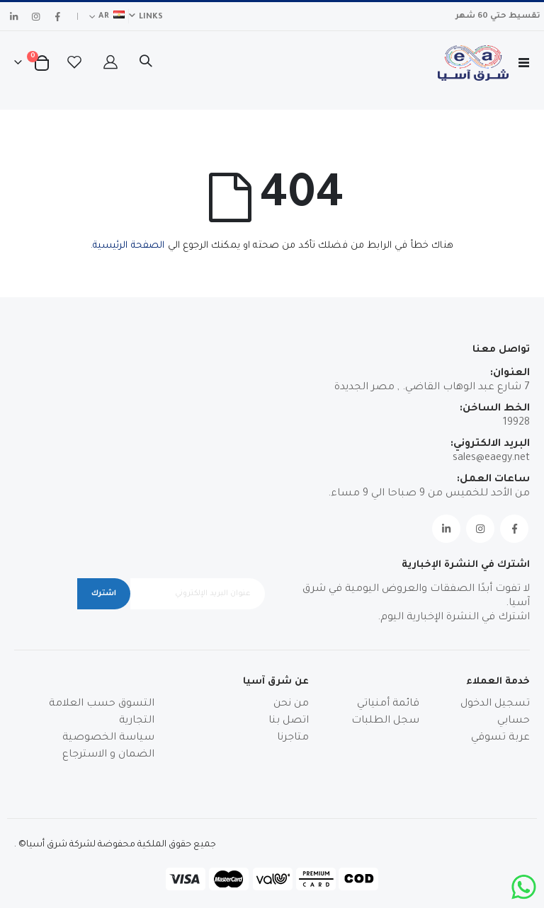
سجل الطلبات (385, 721)
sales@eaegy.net (491, 458)
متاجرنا (293, 738)
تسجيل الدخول (495, 704)
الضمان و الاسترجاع (108, 755)
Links (151, 17)
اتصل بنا (288, 721)
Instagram (480, 529)
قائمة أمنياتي (388, 704)
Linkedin (446, 529)
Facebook (514, 529)
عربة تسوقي (500, 738)
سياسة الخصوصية (108, 738)
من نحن (291, 704)
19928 (516, 423)
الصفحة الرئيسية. (127, 246)
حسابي (513, 721)
